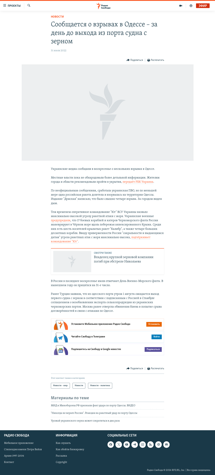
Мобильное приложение (19, 443)
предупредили (60, 220)
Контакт (9, 462)
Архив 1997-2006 (14, 456)
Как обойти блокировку (70, 449)
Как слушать (63, 443)
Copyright (61, 462)
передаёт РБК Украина (138, 182)
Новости (57, 16)
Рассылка (61, 456)
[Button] (134, 60)
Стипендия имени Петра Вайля (23, 449)
